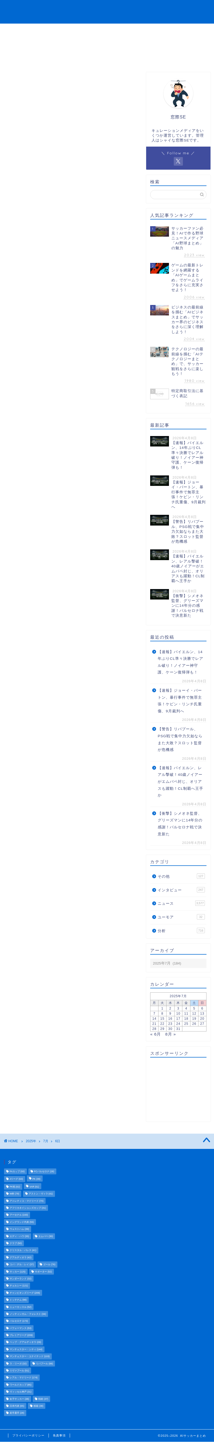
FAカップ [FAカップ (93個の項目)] (17, 1171)
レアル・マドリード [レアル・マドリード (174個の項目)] (24, 1377)
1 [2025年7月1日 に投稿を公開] (162, 1008)
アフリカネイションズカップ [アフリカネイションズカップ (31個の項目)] (28, 1208)
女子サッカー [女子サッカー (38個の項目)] (19, 1399)
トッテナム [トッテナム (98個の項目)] (18, 1300)
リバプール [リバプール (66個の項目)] (44, 1363)
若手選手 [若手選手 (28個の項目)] (17, 1413)
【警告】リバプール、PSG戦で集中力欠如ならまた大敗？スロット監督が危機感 (180, 739)
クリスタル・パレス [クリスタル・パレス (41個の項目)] (23, 1250)
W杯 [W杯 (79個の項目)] (14, 1194)
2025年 (31, 1141)
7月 (45, 1141)
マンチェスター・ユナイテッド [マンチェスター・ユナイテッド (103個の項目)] (30, 1356)
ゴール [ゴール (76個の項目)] (49, 1264)
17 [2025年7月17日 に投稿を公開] (178, 1019)
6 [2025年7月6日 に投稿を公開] (202, 1008)
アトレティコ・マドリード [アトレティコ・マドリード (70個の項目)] (26, 1201)
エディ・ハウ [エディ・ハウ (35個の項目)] (19, 1236)
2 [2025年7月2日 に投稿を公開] (170, 1008)
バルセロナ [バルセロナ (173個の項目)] (19, 1321)
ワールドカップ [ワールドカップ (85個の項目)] (20, 1384)
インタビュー (145, 8)
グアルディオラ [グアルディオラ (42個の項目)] (20, 1257)
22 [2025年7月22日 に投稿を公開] (162, 1024)
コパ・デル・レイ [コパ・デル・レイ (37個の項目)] (22, 1264)
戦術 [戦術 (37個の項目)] (43, 1399)
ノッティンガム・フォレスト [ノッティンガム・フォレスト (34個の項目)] (28, 1314)
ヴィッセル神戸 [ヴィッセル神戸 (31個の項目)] (20, 1392)
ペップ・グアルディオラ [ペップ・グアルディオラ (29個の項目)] (25, 1342)
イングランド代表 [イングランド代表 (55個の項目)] (22, 1222)
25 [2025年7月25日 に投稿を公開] (186, 1024)
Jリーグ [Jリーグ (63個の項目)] (16, 1179)
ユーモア (175, 8)
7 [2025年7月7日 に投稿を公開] (154, 1013)
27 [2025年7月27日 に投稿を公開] (202, 1024)
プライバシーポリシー (28, 1435)
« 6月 (155, 1034)
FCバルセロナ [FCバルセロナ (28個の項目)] (44, 1171)
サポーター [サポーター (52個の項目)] (43, 1271)
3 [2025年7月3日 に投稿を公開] (178, 1008)
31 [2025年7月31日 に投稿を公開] (178, 1029)
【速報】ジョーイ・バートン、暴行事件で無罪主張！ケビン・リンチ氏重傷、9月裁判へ (180, 700)
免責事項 (59, 1435)
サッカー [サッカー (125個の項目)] (17, 1271)
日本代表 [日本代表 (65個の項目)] (17, 1406)
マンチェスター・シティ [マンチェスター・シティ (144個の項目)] (26, 1349)
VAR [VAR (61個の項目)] (34, 1186)
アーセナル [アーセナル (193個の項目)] (19, 1215)
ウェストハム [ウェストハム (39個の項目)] (19, 1229)
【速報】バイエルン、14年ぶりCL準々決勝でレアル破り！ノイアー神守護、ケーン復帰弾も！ (180, 662)
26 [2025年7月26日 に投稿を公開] (194, 1024)
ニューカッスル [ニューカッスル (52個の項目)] (20, 1307)
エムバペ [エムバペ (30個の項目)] (45, 1236)
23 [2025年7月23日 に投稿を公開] (170, 1024)
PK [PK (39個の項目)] (36, 1179)
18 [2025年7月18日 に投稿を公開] (186, 1019)
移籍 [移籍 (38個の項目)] (38, 1406)
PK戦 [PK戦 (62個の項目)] (15, 1186)
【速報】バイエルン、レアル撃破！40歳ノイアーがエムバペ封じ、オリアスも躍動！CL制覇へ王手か (180, 781)
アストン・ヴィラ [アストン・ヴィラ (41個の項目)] (41, 1194)
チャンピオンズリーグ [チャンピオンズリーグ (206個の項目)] (25, 1292)
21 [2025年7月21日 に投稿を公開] (154, 1024)
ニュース (99, 8)
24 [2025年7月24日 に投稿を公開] (178, 1024)
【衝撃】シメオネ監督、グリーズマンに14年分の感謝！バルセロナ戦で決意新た (180, 823)
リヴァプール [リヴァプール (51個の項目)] (19, 1370)
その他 (198, 8)
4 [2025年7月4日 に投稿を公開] (186, 1008)
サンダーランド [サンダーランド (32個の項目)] (20, 1278)
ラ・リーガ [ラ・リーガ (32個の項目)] (18, 1363)
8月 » (170, 1034)
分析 (120, 8)
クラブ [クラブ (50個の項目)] (16, 1243)
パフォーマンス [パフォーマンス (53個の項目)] (20, 1328)
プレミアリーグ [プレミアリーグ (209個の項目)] (21, 1335)
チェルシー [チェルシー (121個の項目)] (19, 1286)
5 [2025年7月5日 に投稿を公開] (194, 1008)
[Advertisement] (177, 1090)
